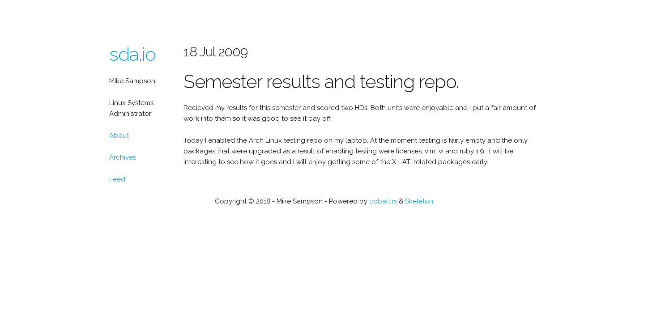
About (119, 135)
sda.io (132, 54)
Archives (122, 157)
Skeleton (419, 201)
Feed (117, 179)
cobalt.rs (383, 201)
